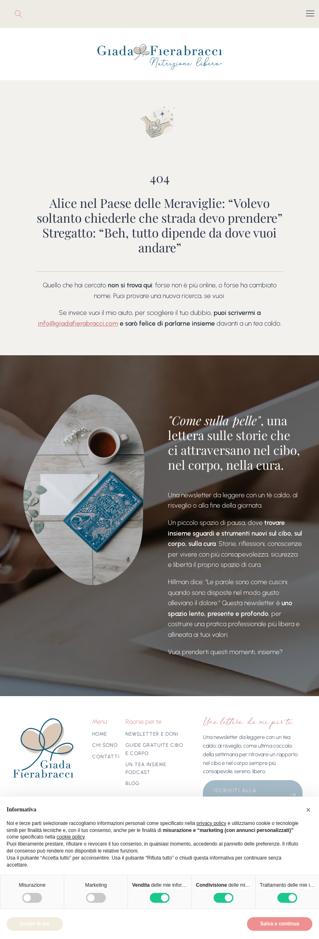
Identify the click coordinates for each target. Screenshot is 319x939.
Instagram (27, 14)
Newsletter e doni (152, 734)
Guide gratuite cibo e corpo (154, 749)
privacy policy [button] (211, 823)
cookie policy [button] (70, 837)
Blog (133, 783)
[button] (308, 809)
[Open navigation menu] (310, 14)
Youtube (33, 14)
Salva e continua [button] (279, 924)
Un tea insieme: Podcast (147, 768)
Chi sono (105, 745)
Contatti (105, 757)
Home (99, 734)
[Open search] (16, 14)
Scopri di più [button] (35, 924)
